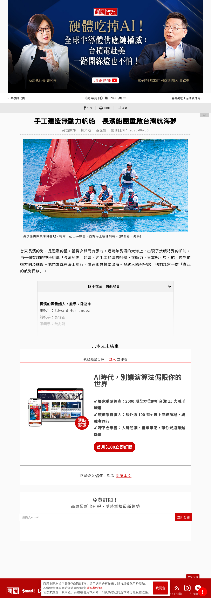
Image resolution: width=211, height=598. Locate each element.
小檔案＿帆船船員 (129, 286)
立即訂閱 (183, 517)
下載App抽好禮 (172, 594)
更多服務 (193, 577)
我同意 (160, 588)
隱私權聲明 (94, 588)
